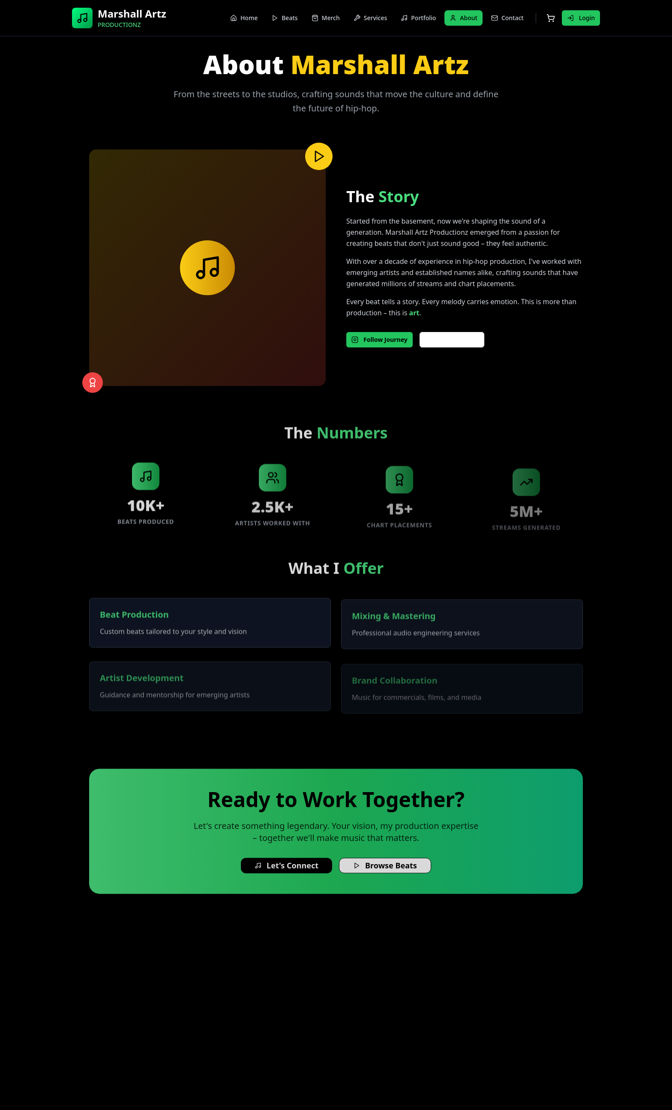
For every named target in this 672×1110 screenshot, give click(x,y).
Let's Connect (286, 870)
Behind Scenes (452, 339)
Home (244, 18)
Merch (326, 18)
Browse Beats (385, 870)
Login (581, 18)
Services (370, 18)
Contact (507, 18)
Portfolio (418, 18)
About (463, 18)
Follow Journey (379, 339)
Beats (284, 18)
